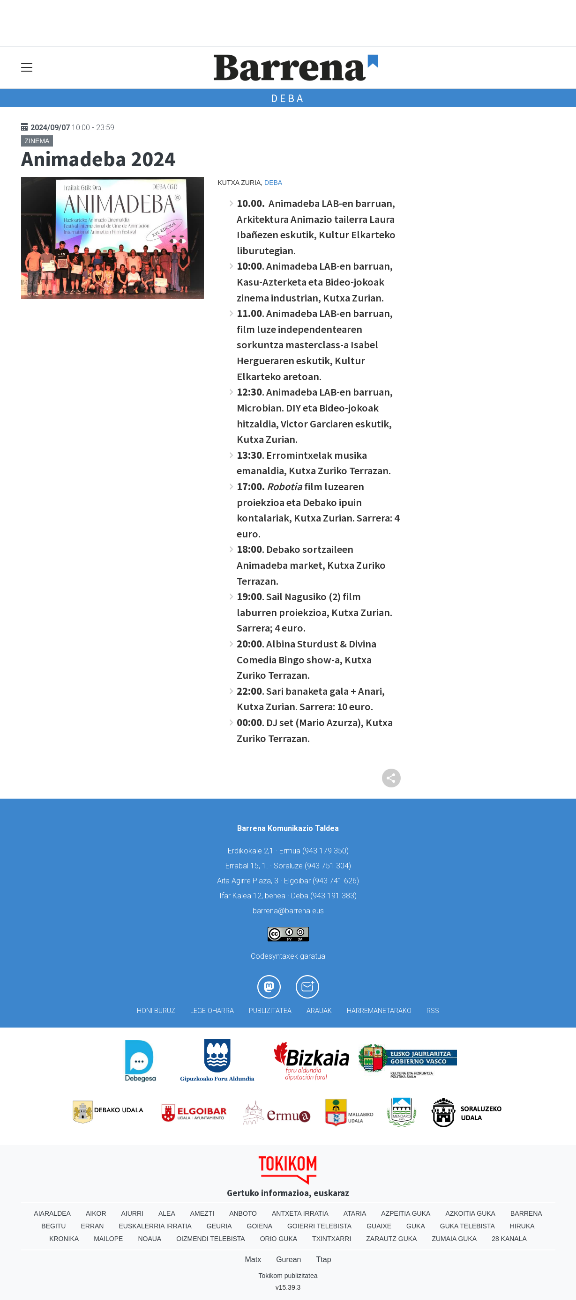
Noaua (149, 1238)
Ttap (323, 1259)
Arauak (319, 1011)
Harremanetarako (379, 1011)
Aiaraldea (52, 1213)
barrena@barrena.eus (288, 910)
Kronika (64, 1238)
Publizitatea (270, 1011)
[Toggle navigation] (27, 67)
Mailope (108, 1238)
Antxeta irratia (300, 1213)
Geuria (219, 1226)
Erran (92, 1226)
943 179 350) (327, 850)
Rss (432, 1011)
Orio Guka (278, 1238)
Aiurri (132, 1213)
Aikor (96, 1213)
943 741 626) (337, 880)
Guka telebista (467, 1226)
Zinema (37, 141)
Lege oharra (212, 1011)
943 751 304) (329, 865)
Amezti (202, 1213)
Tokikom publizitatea (287, 1275)
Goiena (259, 1226)
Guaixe (379, 1226)
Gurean (288, 1259)
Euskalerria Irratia (155, 1226)
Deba (288, 98)
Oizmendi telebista (210, 1238)
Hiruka (522, 1226)
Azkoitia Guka (470, 1213)
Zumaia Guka (454, 1238)
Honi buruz (156, 1011)
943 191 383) (335, 895)
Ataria (355, 1213)
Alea (166, 1213)
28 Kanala (509, 1238)
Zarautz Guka (391, 1238)
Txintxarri (331, 1238)
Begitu (53, 1226)
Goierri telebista (319, 1226)
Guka (415, 1226)
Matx (253, 1259)
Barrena (526, 1213)
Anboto (243, 1213)
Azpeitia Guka (405, 1213)
